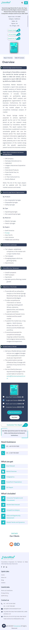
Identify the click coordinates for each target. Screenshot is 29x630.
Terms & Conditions (7, 590)
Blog (2, 580)
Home (2, 575)
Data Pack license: (14, 397)
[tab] (8, 57)
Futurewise (17, 626)
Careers (3, 582)
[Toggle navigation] (26, 2)
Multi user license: (15, 404)
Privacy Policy (5, 593)
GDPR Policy (4, 595)
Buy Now (14, 417)
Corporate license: (15, 407)
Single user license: (15, 400)
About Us (3, 577)
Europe (7, 233)
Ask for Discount (14, 412)
